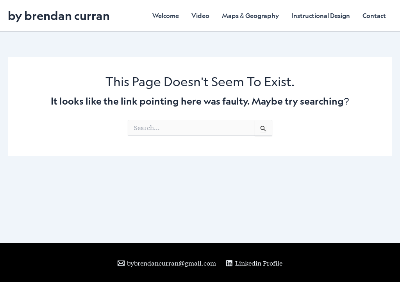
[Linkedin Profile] (254, 263)
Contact (374, 16)
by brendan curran (59, 15)
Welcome (165, 16)
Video (200, 16)
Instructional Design (320, 16)
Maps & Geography (250, 16)
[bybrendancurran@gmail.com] (167, 263)
